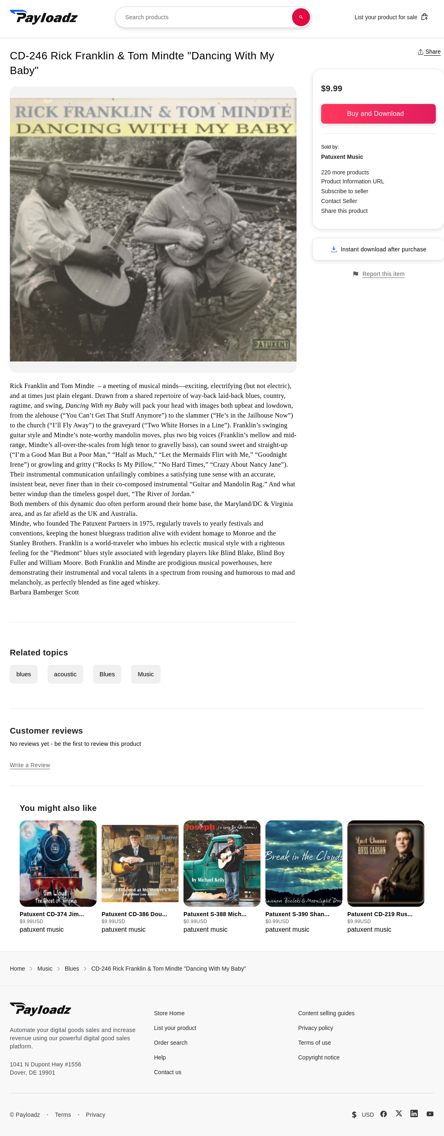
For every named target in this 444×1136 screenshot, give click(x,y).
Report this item (378, 274)
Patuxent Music (342, 157)
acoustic (65, 674)
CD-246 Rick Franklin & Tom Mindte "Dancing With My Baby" (168, 968)
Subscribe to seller (344, 191)
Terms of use (314, 1042)
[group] (58, 877)
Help (160, 1057)
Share (429, 51)
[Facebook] (383, 1114)
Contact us (167, 1072)
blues (23, 674)
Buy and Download (378, 113)
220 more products (345, 172)
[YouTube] (430, 1114)
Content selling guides (326, 1013)
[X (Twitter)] (399, 1113)
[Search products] (301, 17)
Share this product (344, 211)
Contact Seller (339, 201)
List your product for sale (391, 16)
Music (146, 674)
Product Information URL (352, 181)
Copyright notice (319, 1057)
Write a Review (30, 765)
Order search (171, 1042)
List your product (175, 1028)
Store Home (169, 1013)
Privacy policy (315, 1028)
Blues (107, 674)
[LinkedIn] (414, 1113)
